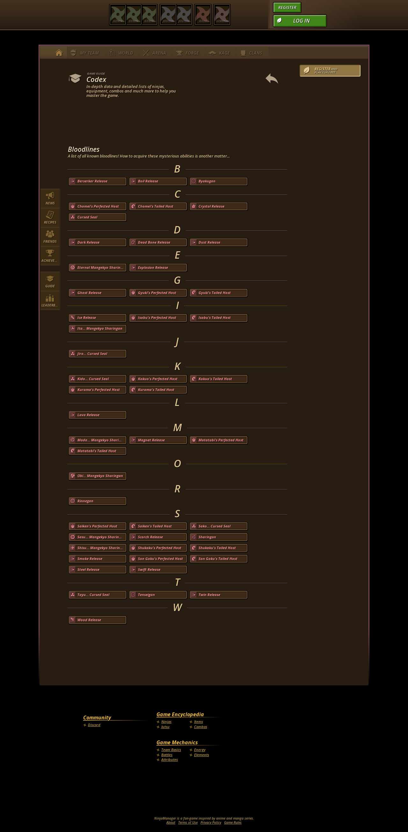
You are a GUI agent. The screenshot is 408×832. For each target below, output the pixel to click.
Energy (199, 749)
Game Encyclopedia (180, 714)
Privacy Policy (210, 822)
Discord (94, 724)
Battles (166, 754)
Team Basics (171, 749)
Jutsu (165, 726)
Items (198, 721)
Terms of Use (188, 822)
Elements (201, 754)
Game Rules (233, 822)
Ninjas (166, 721)
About (170, 822)
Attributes (169, 759)
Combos (200, 726)
